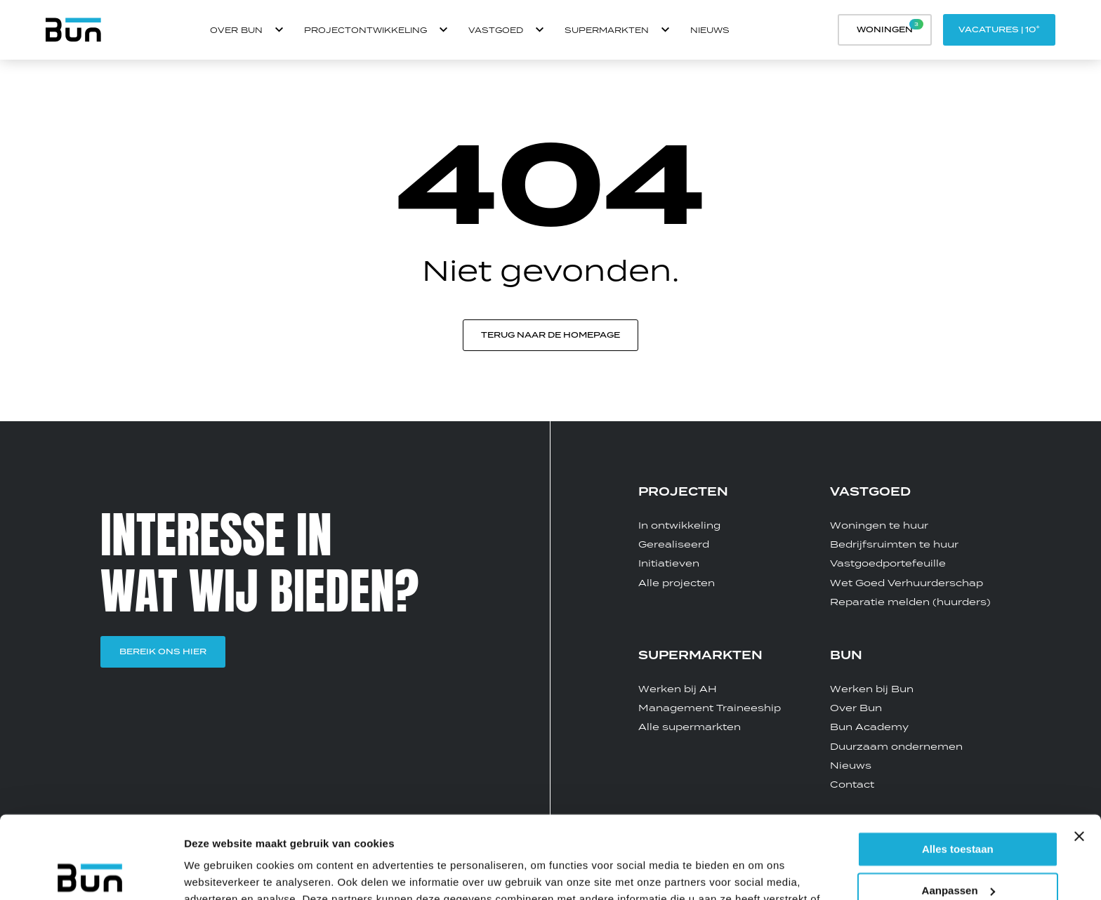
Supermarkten (607, 30)
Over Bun (856, 707)
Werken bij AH (677, 688)
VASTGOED (870, 492)
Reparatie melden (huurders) (910, 601)
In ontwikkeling (679, 525)
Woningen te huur (879, 525)
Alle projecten (676, 582)
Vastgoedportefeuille (888, 563)
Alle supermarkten (689, 726)
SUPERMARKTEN (700, 656)
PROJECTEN (683, 492)
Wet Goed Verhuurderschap (906, 582)
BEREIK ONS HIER (162, 651)
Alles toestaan (958, 767)
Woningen (890, 27)
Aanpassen (958, 808)
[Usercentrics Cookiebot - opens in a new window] (90, 872)
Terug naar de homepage (550, 334)
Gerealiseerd (673, 544)
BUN (846, 656)
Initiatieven (668, 563)
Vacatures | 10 (999, 28)
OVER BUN (236, 30)
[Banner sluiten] (1079, 754)
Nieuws (710, 30)
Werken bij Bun (872, 688)
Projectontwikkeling (365, 30)
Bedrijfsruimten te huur (894, 544)
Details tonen (217, 872)
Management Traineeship (709, 707)
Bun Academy (869, 726)
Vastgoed (495, 30)
